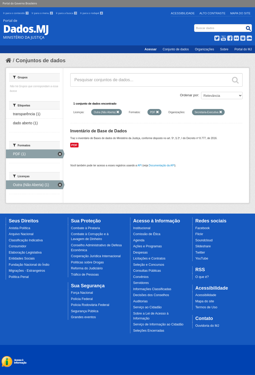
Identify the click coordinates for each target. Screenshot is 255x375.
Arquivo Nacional (21, 234)
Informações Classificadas (152, 289)
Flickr (199, 234)
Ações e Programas (147, 246)
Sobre (224, 49)
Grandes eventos (83, 317)
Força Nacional (82, 293)
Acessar (151, 49)
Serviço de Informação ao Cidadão (158, 324)
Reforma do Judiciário (87, 268)
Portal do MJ (243, 49)
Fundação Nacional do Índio (29, 265)
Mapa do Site (240, 13)
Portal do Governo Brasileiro (20, 3)
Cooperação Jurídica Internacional (96, 256)
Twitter (200, 252)
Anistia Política (19, 228)
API (140, 165)
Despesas (140, 252)
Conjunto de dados (176, 49)
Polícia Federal (82, 299)
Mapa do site (204, 301)
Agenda (138, 240)
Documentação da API (162, 165)
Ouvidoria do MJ (207, 326)
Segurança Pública (84, 311)
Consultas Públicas (147, 270)
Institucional (142, 228)
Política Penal (19, 277)
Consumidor (17, 246)
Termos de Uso (206, 307)
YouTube (201, 258)
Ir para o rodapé (91, 13)
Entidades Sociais (22, 258)
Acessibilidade (183, 13)
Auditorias (140, 301)
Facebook (202, 228)
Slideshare (203, 246)
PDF (74, 145)
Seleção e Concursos (148, 265)
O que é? (202, 277)
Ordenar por (189, 95)
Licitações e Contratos (149, 258)
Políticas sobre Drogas (87, 262)
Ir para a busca (67, 13)
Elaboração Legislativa (25, 252)
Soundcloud (204, 240)
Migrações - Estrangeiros (27, 270)
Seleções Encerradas (148, 330)
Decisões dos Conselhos (151, 295)
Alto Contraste (212, 13)
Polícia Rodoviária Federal (90, 305)
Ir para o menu (43, 13)
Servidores (141, 283)
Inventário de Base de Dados (98, 131)
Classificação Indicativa (26, 240)
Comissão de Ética (146, 234)
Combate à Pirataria (85, 228)
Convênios (141, 277)
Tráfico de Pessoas (85, 274)
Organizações (204, 49)
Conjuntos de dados (41, 60)
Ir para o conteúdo (16, 13)
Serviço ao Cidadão (147, 307)
